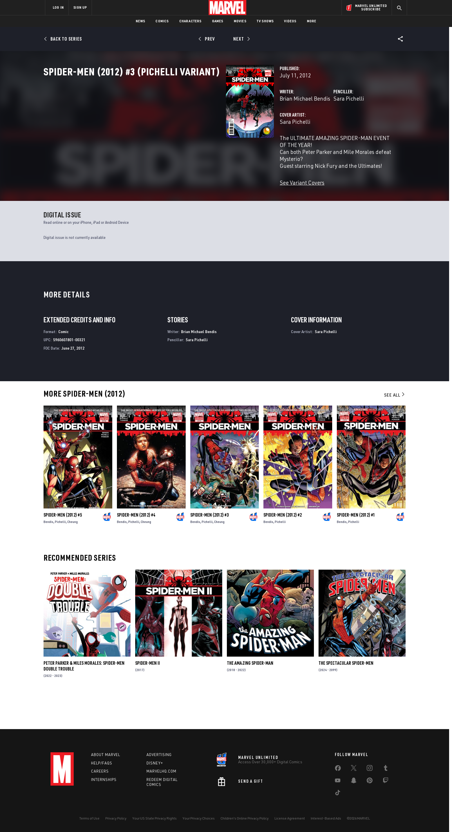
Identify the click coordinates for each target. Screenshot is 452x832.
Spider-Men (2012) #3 (209, 548)
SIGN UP (80, 7)
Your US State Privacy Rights (154, 818)
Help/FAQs (101, 763)
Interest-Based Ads (326, 818)
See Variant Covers (174, 194)
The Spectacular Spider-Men (346, 696)
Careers (100, 771)
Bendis (48, 554)
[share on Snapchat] (354, 781)
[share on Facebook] (338, 769)
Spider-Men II (147, 696)
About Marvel (105, 754)
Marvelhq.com (161, 771)
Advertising (159, 754)
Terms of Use (89, 818)
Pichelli (60, 554)
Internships (104, 779)
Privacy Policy (115, 818)
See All (395, 427)
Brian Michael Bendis (177, 124)
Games (217, 21)
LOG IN (58, 7)
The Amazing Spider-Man (250, 696)
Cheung (72, 554)
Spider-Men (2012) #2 (282, 548)
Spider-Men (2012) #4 (136, 548)
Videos (290, 21)
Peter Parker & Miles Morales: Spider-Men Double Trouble (84, 698)
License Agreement (289, 818)
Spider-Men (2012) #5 (63, 548)
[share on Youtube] (338, 781)
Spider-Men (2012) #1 (356, 548)
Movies (240, 21)
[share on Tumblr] (385, 769)
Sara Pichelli (285, 124)
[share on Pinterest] (370, 781)
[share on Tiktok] (338, 794)
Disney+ (155, 763)
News (140, 21)
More (312, 21)
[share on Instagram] (370, 769)
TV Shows (265, 21)
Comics (162, 21)
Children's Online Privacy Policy (244, 818)
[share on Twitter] (354, 769)
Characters (190, 21)
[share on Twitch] (385, 781)
